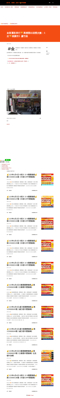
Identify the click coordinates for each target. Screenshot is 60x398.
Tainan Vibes (5, 165)
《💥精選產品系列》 (13, 23)
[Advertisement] (28, 15)
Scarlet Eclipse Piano (6, 167)
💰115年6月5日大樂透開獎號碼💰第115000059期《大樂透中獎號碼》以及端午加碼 (21, 353)
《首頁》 (2, 7)
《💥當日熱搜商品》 (4, 23)
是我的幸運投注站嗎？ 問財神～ (18, 61)
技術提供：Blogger (30, 395)
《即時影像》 (55, 7)
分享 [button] (46, 47)
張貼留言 (8, 124)
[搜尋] (49, 2)
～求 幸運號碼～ (12, 63)
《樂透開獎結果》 (23, 7)
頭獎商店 (47, 54)
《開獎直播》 (17, 7)
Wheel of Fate (5, 166)
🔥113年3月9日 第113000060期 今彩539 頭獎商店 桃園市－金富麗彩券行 (18, 58)
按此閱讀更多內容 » (35, 190)
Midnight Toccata (6, 164)
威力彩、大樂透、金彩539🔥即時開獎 (16, 2)
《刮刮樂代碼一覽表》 (9, 7)
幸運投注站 (11, 118)
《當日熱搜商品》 (39, 7)
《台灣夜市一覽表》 (47, 7)
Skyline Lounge (5, 169)
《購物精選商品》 (31, 7)
